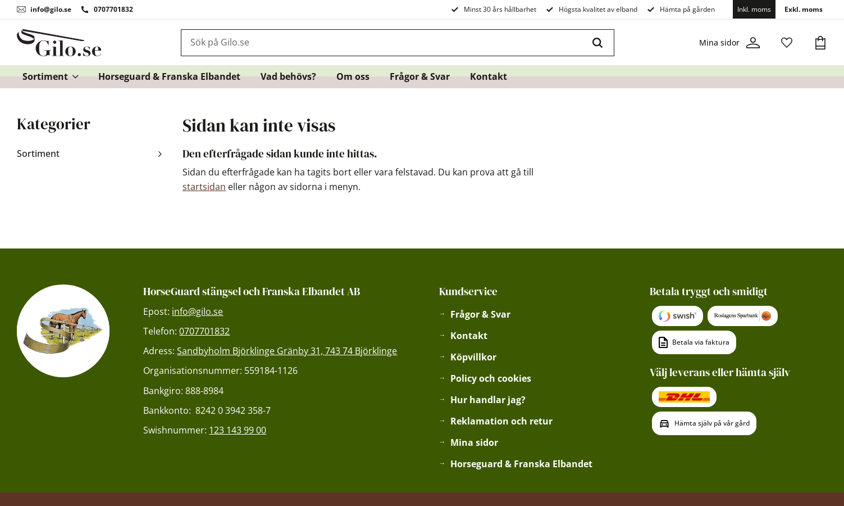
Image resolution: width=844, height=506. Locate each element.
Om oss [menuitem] (352, 76)
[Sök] (597, 43)
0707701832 (113, 9)
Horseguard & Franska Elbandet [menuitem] (169, 76)
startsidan (204, 186)
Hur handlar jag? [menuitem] (488, 400)
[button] (786, 42)
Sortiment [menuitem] (45, 76)
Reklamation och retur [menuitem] (501, 421)
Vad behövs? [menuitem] (288, 76)
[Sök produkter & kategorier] (381, 43)
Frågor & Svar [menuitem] (420, 76)
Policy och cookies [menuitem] (490, 378)
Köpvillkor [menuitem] (473, 357)
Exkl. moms (803, 9)
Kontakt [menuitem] (488, 76)
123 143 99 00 (237, 430)
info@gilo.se (50, 9)
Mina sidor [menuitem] (474, 442)
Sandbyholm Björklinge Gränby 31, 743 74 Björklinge (287, 351)
